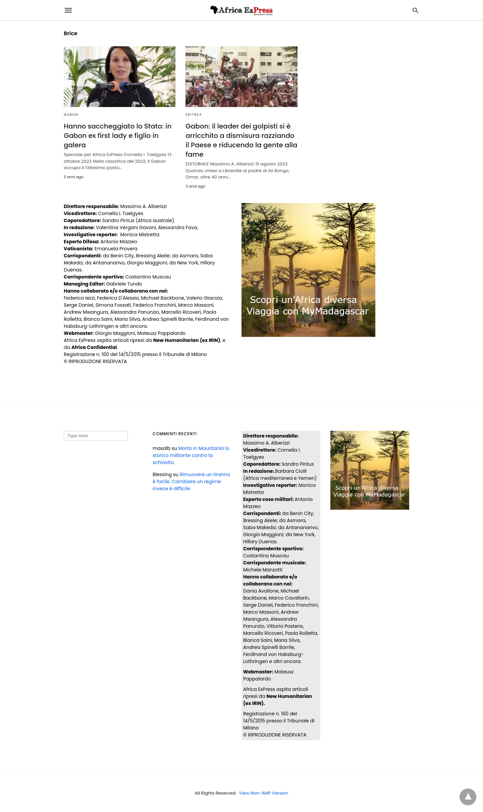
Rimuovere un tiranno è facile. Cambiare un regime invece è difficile (191, 481)
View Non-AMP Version (263, 793)
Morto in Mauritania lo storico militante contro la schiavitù (191, 455)
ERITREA (193, 114)
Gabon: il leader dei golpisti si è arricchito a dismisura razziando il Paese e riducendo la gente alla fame (241, 140)
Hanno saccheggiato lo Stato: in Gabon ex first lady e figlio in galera (117, 135)
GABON (71, 114)
